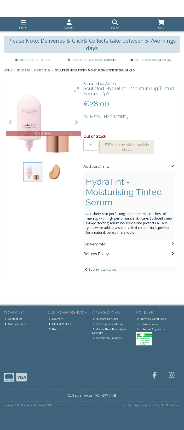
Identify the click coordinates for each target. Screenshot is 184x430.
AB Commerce (170, 405)
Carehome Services (107, 338)
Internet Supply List (152, 329)
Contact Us (13, 318)
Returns (56, 329)
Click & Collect (60, 324)
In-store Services (105, 318)
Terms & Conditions (151, 318)
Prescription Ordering (108, 324)
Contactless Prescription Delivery (110, 331)
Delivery (56, 318)
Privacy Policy (147, 324)
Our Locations (15, 324)
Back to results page (102, 269)
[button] (76, 89)
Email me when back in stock (127, 147)
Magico (137, 405)
